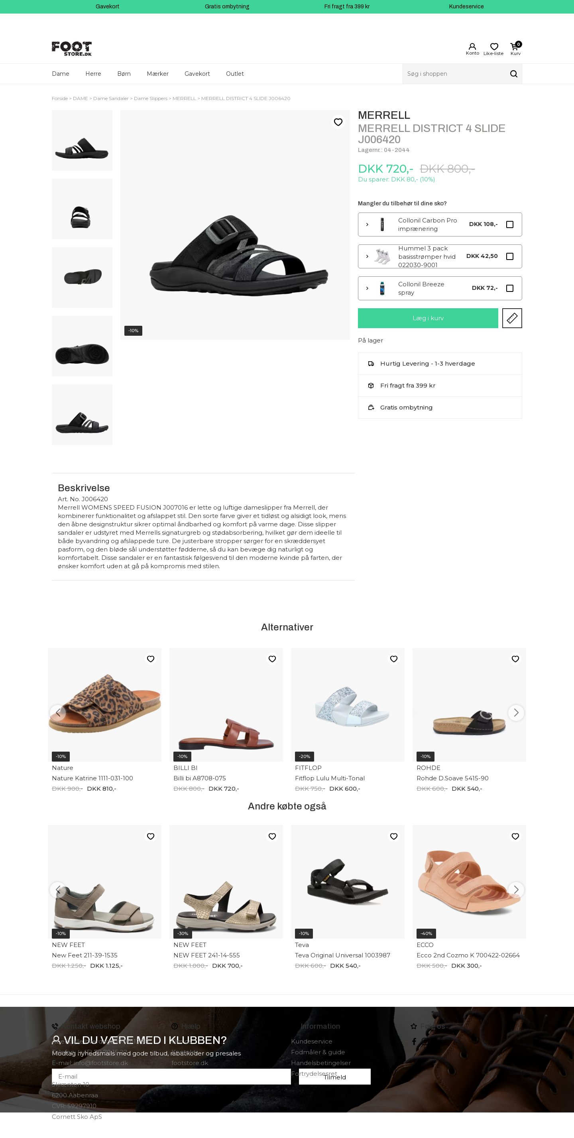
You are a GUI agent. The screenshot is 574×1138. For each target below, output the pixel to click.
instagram (425, 1041)
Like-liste (338, 122)
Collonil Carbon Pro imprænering (427, 224)
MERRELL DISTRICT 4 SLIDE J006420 (246, 98)
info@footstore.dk (101, 1063)
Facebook (414, 1041)
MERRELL (184, 98)
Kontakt (183, 1052)
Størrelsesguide (512, 318)
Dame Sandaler (111, 98)
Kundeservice (466, 7)
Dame (60, 73)
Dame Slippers (150, 98)
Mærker (158, 73)
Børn (124, 73)
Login (472, 47)
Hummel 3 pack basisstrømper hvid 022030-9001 (427, 256)
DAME (80, 98)
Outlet (235, 73)
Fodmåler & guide (318, 1052)
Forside (60, 98)
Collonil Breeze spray (421, 288)
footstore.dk (189, 1063)
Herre (93, 73)
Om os (181, 1041)
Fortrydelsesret (314, 1073)
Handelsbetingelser (321, 1063)
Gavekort (108, 7)
